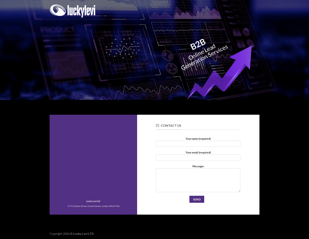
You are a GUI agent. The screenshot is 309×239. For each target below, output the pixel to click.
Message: (198, 179)
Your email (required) (198, 157)
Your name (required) (198, 143)
